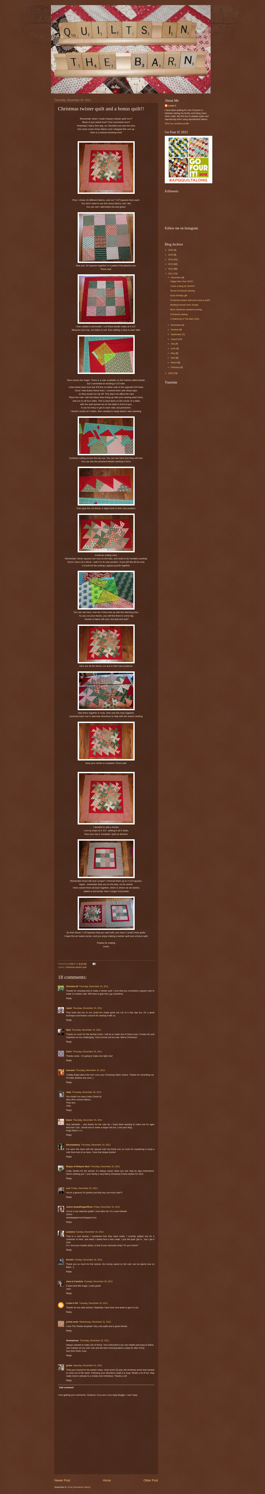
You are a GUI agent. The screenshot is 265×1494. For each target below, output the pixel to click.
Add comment (66, 1387)
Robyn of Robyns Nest (78, 1166)
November (176, 325)
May (173, 353)
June (173, 348)
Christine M (72, 986)
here (129, 118)
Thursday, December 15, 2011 (93, 986)
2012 (171, 269)
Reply (69, 998)
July (173, 343)
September (176, 334)
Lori (68, 1188)
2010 (171, 373)
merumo (70, 1070)
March (174, 362)
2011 (171, 273)
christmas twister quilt (76, 967)
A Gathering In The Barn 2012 (184, 319)
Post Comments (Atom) (79, 1487)
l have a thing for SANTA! (182, 286)
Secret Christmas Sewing (182, 290)
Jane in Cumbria (74, 1281)
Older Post (151, 1480)
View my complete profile (177, 123)
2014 (171, 259)
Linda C (172, 105)
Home (107, 1480)
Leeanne (70, 1232)
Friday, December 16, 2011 (84, 1188)
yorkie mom (72, 1322)
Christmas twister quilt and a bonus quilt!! (190, 300)
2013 (171, 264)
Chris (69, 1051)
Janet (69, 1008)
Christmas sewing (179, 314)
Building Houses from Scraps (184, 305)
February (175, 367)
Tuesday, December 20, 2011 (98, 1281)
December (176, 277)
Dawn (69, 1120)
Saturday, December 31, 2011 (87, 1365)
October (175, 329)
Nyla (68, 1030)
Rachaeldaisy (73, 1144)
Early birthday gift (178, 295)
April (173, 357)
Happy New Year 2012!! (181, 281)
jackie (69, 1365)
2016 (171, 250)
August (174, 339)
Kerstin (70, 1259)
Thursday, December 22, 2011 (94, 1340)
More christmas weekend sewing (186, 309)
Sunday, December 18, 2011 (90, 1232)
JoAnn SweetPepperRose (79, 1207)
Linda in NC (72, 1303)
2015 (171, 254)
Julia (68, 1092)
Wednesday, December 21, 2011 (95, 1322)
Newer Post (62, 1480)
